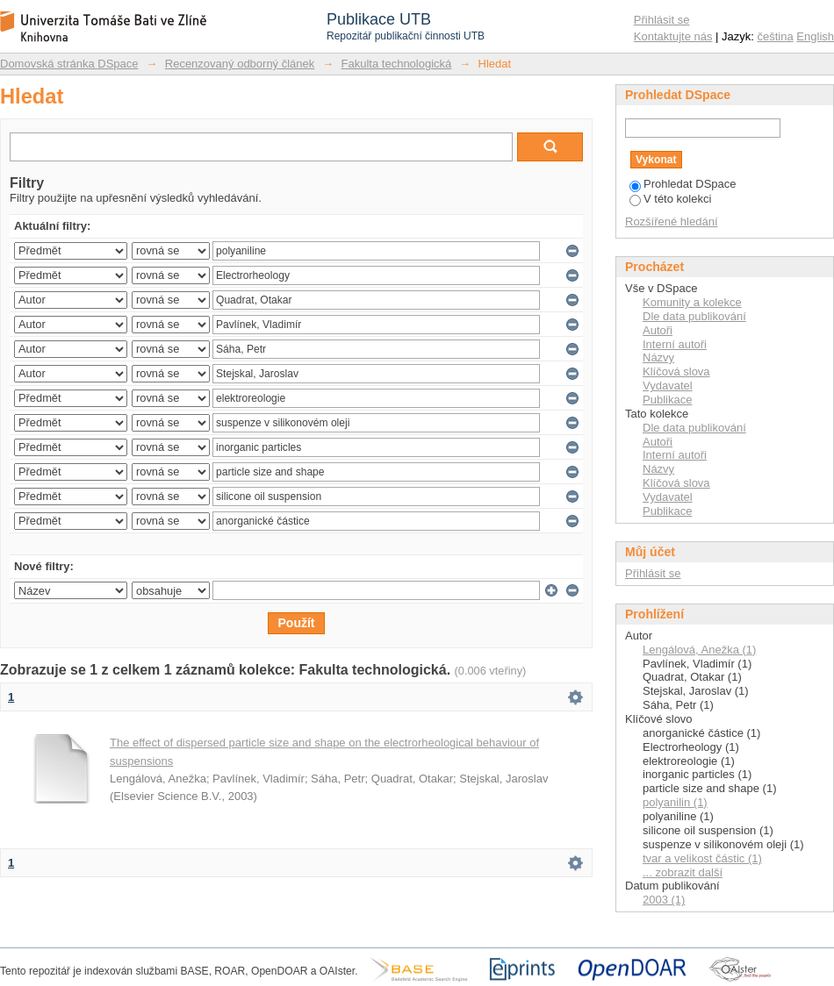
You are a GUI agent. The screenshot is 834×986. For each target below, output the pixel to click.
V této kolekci (670, 198)
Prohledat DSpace (683, 183)
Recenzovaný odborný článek (240, 63)
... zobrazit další (683, 872)
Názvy (658, 357)
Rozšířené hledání (671, 221)
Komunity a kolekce (692, 302)
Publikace (667, 399)
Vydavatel (668, 385)
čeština (776, 36)
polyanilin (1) (675, 802)
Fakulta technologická (397, 63)
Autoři (657, 330)
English (815, 36)
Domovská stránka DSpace (69, 63)
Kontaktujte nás (673, 36)
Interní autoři (675, 344)
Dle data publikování (694, 316)
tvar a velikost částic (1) (702, 858)
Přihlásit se (662, 19)
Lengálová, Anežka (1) (699, 649)
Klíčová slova (676, 371)
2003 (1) (664, 899)
